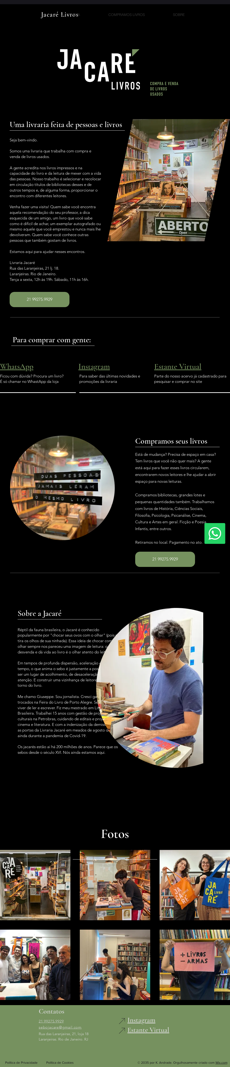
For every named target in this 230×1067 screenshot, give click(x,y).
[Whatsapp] (214, 533)
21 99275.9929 (51, 1021)
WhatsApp (16, 366)
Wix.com (221, 1062)
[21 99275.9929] (39, 299)
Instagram (94, 366)
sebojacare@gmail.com (60, 1027)
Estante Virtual (177, 366)
